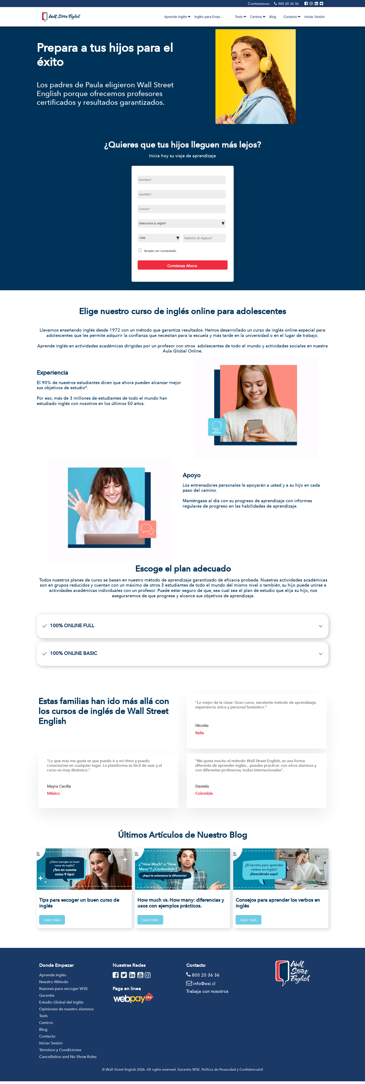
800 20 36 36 (289, 4)
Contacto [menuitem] (290, 17)
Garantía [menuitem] (46, 998)
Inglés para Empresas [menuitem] (216, 17)
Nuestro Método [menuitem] (53, 984)
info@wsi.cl (204, 986)
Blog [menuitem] (272, 17)
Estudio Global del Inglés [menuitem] (61, 1005)
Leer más (52, 919)
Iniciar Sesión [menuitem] (314, 17)
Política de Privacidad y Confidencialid (232, 1072)
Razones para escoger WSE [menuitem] (63, 991)
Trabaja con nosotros (207, 993)
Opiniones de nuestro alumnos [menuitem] (66, 1011)
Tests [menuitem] (239, 17)
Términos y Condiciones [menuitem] (60, 1052)
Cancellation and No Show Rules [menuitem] (68, 1059)
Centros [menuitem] (256, 17)
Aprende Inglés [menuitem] (181, 17)
